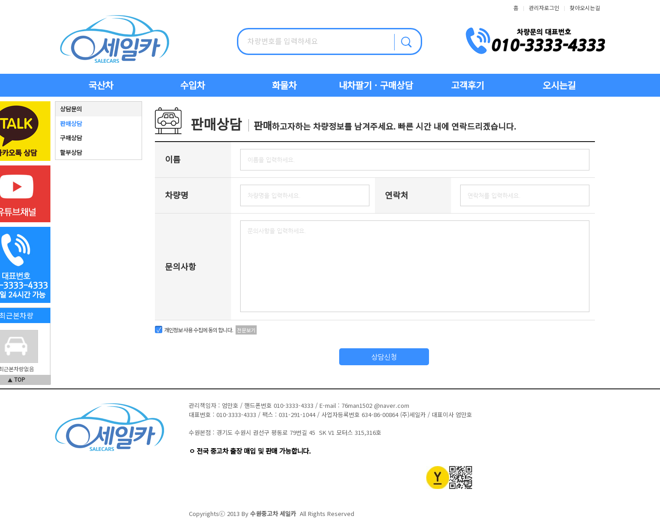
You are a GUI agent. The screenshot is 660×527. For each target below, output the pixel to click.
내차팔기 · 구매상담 (376, 85)
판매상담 (71, 123)
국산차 (100, 85)
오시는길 (559, 85)
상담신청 (384, 357)
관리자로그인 (544, 7)
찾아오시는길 (585, 7)
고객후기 (467, 85)
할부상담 (71, 152)
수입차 (192, 85)
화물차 (284, 85)
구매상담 (71, 137)
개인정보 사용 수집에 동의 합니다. (198, 330)
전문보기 (246, 330)
